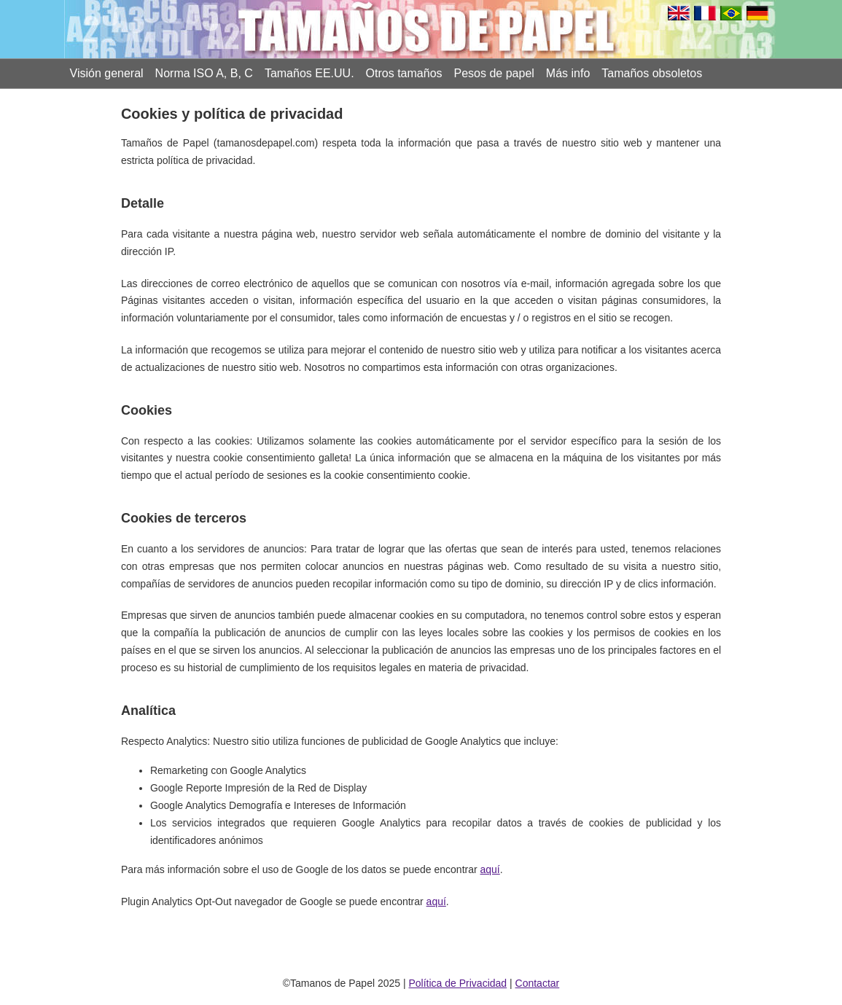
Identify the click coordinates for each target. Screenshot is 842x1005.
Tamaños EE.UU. (309, 73)
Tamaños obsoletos (651, 73)
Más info (568, 73)
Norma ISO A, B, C (204, 73)
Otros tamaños (404, 73)
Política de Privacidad (457, 983)
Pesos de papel (494, 73)
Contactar (537, 983)
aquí (490, 869)
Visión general (107, 73)
